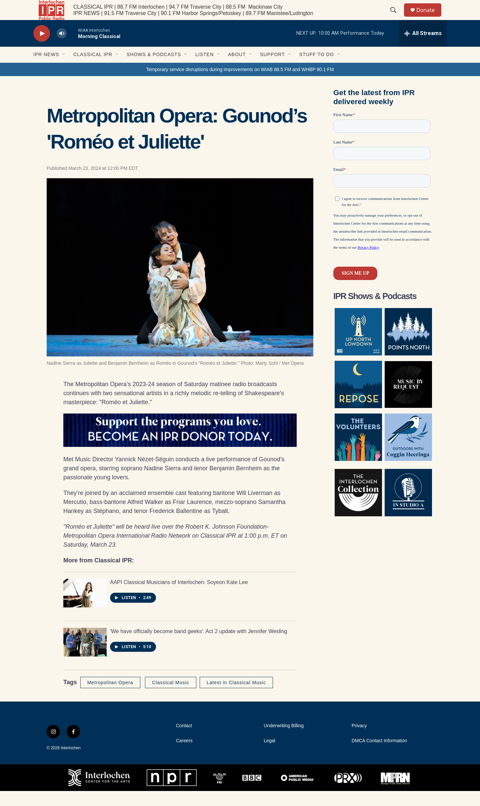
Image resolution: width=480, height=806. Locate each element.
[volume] (61, 48)
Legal (269, 755)
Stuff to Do (316, 69)
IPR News (46, 69)
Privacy (359, 740)
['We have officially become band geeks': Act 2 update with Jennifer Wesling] (85, 657)
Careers (184, 755)
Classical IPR (92, 69)
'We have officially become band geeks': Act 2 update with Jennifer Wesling (198, 646)
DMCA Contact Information (379, 755)
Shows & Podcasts (154, 69)
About (237, 69)
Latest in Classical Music (236, 697)
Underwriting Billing (284, 740)
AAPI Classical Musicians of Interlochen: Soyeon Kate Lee (179, 597)
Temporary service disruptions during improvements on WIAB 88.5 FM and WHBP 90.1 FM (240, 84)
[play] (41, 48)
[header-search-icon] (396, 18)
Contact (184, 740)
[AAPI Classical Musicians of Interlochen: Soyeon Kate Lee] (85, 608)
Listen (204, 69)
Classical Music (170, 697)
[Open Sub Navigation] (64, 69)
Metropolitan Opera (110, 697)
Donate (429, 17)
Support (272, 69)
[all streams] (423, 48)
